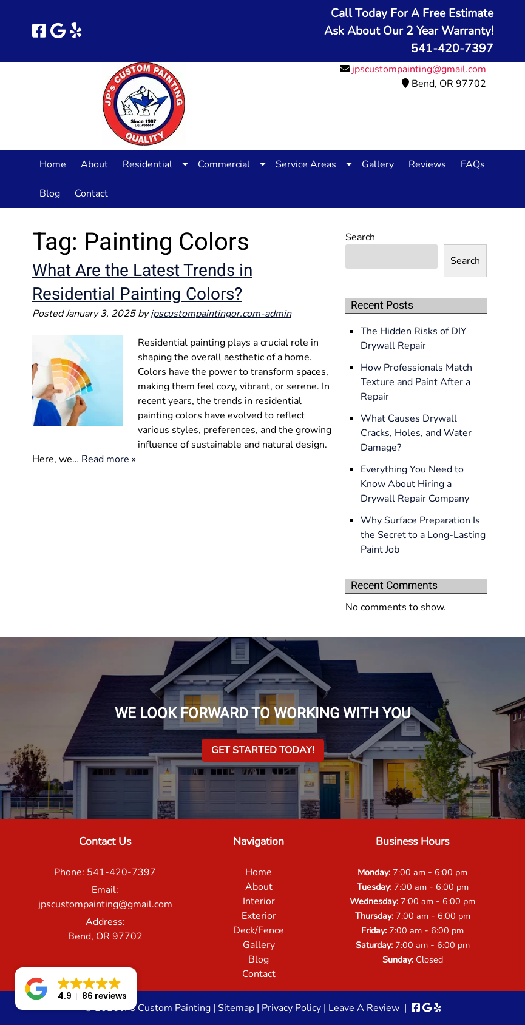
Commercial (224, 164)
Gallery (378, 164)
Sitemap (236, 1008)
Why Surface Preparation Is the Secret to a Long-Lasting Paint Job (423, 535)
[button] (76, 988)
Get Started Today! (262, 750)
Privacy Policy (291, 1008)
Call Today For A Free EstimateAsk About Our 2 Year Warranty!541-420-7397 (408, 30)
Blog (49, 193)
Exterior (259, 915)
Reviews (427, 164)
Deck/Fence (258, 930)
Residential (147, 164)
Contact (91, 193)
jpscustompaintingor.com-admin (221, 313)
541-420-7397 (121, 872)
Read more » (108, 459)
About (94, 164)
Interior (259, 901)
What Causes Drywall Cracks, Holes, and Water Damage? (416, 433)
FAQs (473, 164)
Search (360, 237)
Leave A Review (363, 1008)
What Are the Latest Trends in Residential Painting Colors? (142, 282)
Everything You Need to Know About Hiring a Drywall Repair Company (415, 484)
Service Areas (306, 164)
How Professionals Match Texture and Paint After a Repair (416, 382)
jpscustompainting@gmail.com (419, 69)
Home (52, 164)
